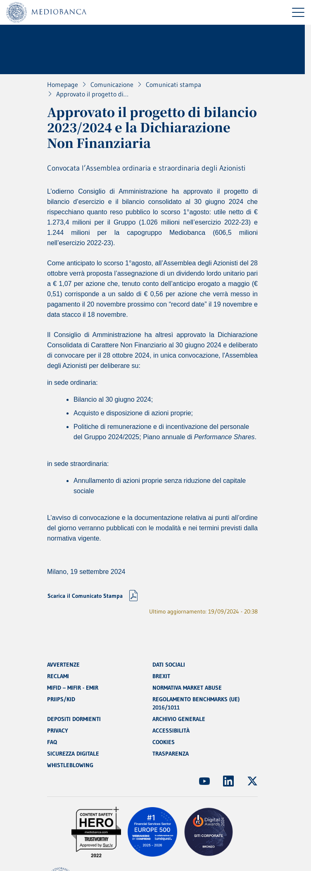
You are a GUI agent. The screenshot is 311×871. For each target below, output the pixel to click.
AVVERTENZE (63, 664)
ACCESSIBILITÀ (171, 730)
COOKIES (163, 742)
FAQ (52, 742)
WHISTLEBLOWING (70, 765)
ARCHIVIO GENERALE (178, 719)
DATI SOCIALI (168, 664)
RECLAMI (58, 676)
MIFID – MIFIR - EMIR (72, 687)
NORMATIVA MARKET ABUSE (187, 687)
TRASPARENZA (170, 753)
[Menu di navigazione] (298, 12)
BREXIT (161, 676)
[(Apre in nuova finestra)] (204, 781)
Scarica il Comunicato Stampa (85, 595)
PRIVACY (57, 730)
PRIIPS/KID (61, 699)
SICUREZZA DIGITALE (73, 753)
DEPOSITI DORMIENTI (74, 719)
